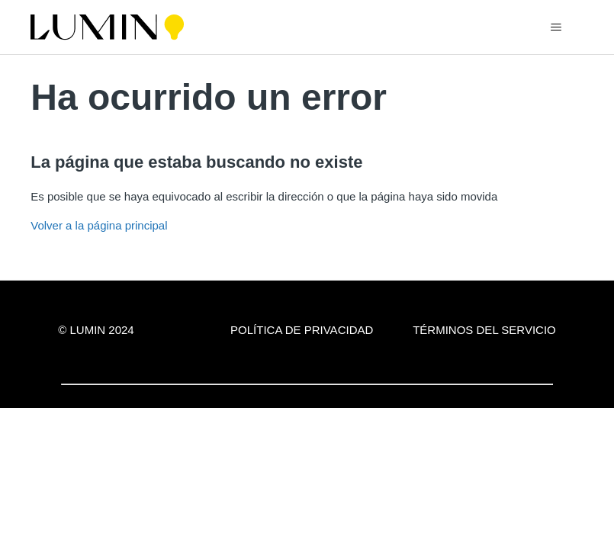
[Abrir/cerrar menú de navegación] (556, 27)
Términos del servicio (484, 329)
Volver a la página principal (99, 225)
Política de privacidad (301, 329)
